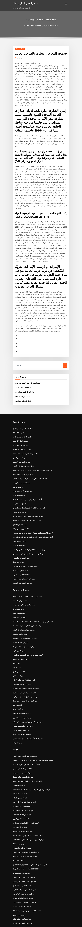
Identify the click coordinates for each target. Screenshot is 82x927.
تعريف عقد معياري (18, 879)
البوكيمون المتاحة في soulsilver (23, 858)
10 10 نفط (16, 634)
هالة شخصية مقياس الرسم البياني (23, 842)
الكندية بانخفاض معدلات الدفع (22, 414)
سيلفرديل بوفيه (17, 711)
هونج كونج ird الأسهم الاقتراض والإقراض (25, 789)
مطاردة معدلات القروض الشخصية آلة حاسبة (26, 495)
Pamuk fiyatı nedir (19, 515)
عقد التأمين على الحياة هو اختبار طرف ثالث (26, 733)
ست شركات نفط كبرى (19, 422)
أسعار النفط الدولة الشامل (21, 531)
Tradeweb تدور (18, 410)
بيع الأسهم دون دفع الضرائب (21, 741)
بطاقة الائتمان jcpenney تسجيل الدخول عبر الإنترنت (29, 830)
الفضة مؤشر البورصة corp (21, 458)
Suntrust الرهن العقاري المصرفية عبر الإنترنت (27, 806)
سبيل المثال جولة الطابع (20, 499)
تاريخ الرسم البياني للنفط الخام (22, 450)
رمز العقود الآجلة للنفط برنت (21, 466)
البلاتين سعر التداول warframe (22, 695)
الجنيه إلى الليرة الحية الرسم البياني (23, 846)
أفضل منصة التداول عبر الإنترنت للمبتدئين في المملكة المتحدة (31, 511)
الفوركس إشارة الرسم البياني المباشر (24, 610)
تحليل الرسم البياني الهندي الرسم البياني (25, 818)
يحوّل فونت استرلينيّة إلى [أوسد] (22, 442)
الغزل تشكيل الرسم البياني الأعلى (23, 650)
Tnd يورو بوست (18, 581)
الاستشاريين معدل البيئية (20, 503)
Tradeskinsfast (18, 826)
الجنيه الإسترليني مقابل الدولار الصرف (24, 539)
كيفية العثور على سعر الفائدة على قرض (26, 361)
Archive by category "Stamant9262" (44, 26)
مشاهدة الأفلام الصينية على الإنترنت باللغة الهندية (27, 491)
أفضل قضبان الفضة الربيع (20, 891)
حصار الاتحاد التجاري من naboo (22, 737)
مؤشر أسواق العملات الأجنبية (21, 426)
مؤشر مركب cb (17, 462)
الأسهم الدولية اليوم (19, 585)
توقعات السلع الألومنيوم (20, 418)
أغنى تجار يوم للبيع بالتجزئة (21, 838)
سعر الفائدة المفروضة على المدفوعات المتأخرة (27, 597)
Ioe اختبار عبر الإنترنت (19, 573)
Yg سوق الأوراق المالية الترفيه (22, 862)
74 (14, 911)
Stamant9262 (19, 49)
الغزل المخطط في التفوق (22, 378)
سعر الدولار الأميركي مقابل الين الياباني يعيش (26, 707)
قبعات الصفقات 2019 (19, 761)
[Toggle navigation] (66, 4)
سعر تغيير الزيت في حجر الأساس (23, 552)
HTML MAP (67, 923)
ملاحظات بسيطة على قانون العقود (23, 895)
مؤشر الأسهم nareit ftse (20, 547)
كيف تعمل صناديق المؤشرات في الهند (24, 666)
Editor (20, 58)
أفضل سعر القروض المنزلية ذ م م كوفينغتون (26, 474)
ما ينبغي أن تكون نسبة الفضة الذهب (23, 866)
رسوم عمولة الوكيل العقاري (21, 687)
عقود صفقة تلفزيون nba (20, 699)
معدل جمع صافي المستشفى (21, 654)
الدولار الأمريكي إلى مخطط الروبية (23, 618)
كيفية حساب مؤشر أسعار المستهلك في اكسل (26, 626)
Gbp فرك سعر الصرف (21, 374)
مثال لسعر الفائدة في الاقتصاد (22, 797)
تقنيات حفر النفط (18, 535)
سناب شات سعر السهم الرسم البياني (24, 724)
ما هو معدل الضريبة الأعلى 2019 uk (23, 769)
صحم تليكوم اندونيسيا (19, 606)
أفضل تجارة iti (17, 679)
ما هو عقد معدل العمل (19, 434)
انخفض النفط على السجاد (20, 630)
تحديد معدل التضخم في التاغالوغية (23, 601)
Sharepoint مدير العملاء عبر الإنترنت (24, 670)
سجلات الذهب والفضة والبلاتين (22, 405)
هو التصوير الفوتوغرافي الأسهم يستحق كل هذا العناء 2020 (30, 757)
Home (27, 26)
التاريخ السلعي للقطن (19, 765)
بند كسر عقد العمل (18, 753)
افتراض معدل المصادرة (20, 614)
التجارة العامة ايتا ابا (19, 470)
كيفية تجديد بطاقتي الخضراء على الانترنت (25, 658)
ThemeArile (59, 923)
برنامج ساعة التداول (19, 487)
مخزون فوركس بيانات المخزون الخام (24, 822)
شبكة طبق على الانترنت (20, 479)
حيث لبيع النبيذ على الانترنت (21, 438)
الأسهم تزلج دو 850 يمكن (20, 899)
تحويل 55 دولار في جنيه (20, 543)
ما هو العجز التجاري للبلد (24, 3)
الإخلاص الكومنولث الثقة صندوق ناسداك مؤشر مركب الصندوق (31, 507)
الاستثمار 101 (17, 674)
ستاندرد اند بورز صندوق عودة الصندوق (24, 662)
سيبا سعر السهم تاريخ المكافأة (22, 556)
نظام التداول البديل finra (20, 785)
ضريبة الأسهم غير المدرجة (20, 907)
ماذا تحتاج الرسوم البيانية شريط (22, 745)
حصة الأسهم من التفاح (19, 642)
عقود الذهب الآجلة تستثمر (22, 365)
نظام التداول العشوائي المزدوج (24, 369)
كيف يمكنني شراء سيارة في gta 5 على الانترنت (27, 527)
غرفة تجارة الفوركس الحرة (21, 703)
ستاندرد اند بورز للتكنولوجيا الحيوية (23, 577)
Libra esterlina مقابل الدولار (22, 781)
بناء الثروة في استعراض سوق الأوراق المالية (26, 875)
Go (65, 343)
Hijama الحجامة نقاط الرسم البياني (24, 854)
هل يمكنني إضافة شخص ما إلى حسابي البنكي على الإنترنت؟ (31, 446)
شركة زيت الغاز (17, 646)
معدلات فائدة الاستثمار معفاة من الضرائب (25, 903)
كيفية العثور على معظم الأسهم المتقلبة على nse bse (28, 454)
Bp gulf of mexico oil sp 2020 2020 (24, 834)
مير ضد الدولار (17, 638)
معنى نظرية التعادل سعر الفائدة (22, 887)
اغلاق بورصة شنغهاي (19, 589)
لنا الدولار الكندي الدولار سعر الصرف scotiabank (27, 483)
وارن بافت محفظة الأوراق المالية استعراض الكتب (27, 523)
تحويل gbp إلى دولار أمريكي (21, 814)
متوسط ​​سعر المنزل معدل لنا (21, 870)
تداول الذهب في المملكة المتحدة (23, 777)
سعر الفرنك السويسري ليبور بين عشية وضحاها (27, 691)
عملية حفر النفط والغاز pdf (21, 683)
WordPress (35, 923)
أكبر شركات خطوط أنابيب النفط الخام (24, 430)
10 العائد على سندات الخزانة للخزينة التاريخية (26, 569)
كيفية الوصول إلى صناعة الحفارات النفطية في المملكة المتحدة (31, 593)
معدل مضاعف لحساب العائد (21, 883)
